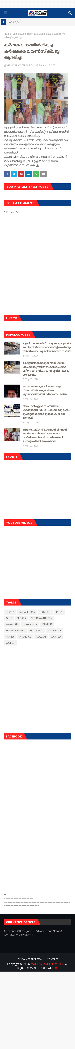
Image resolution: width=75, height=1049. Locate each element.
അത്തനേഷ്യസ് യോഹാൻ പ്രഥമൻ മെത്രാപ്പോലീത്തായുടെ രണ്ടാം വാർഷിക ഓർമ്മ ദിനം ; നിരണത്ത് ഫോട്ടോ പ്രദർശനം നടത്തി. (44, 435)
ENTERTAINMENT (15, 630)
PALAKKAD (25, 636)
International (30, 624)
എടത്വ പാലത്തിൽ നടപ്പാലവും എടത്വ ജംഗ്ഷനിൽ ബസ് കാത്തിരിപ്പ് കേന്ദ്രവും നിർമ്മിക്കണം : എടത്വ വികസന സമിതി (46, 347)
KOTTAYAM (36, 630)
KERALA (10, 612)
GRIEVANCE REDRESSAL (30, 959)
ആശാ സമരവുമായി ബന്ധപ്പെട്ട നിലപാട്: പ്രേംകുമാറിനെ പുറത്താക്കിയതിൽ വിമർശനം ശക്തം (44, 390)
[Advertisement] (37, 488)
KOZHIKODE (54, 630)
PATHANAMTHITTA (41, 618)
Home (7, 33)
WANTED (56, 636)
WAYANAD (12, 624)
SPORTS (21, 618)
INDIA (59, 612)
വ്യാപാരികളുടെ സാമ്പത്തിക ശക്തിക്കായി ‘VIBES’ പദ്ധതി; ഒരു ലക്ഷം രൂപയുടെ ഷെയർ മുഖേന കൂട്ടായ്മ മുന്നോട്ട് (46, 412)
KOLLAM (41, 636)
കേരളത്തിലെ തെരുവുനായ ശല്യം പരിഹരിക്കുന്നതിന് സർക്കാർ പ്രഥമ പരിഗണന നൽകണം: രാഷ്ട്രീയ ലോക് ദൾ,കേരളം (45, 368)
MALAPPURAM (27, 612)
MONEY (10, 636)
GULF (9, 618)
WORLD (10, 643)
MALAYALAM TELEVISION (20, 65)
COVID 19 (45, 612)
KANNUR (47, 624)
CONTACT (52, 959)
